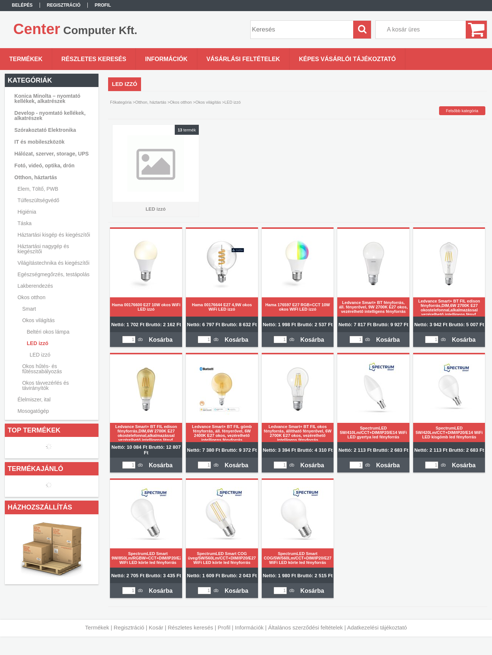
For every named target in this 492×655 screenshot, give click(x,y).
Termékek (97, 627)
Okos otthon (181, 102)
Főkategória (120, 102)
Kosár (156, 627)
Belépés (22, 5)
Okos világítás (208, 102)
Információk (249, 627)
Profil (224, 627)
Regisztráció (129, 627)
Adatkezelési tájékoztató (377, 627)
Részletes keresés (190, 627)
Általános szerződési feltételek (305, 627)
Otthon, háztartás (150, 102)
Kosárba (161, 340)
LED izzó (40, 355)
